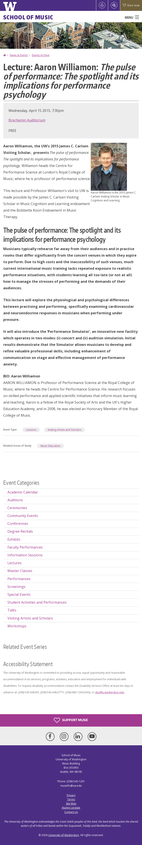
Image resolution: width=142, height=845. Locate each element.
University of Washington (63, 835)
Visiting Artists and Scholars (64, 430)
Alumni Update (71, 808)
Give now (131, 5)
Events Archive (41, 55)
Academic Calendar (22, 492)
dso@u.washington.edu (109, 692)
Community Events (22, 515)
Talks (11, 610)
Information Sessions (25, 555)
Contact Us (71, 812)
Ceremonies (17, 507)
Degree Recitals (20, 531)
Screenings (16, 586)
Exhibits (13, 539)
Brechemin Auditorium (27, 120)
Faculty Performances (25, 547)
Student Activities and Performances (37, 602)
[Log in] (102, 5)
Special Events (19, 594)
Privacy (71, 795)
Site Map (71, 803)
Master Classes (19, 570)
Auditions (15, 500)
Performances (19, 578)
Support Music (71, 720)
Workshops (16, 626)
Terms (71, 799)
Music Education (50, 446)
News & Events (19, 55)
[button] (109, 166)
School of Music (28, 17)
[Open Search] (114, 5)
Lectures (31, 430)
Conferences (17, 523)
